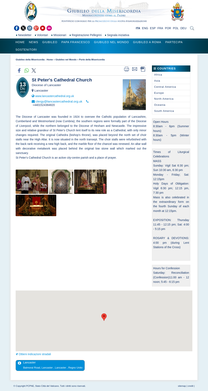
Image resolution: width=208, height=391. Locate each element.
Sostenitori (26, 49)
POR (168, 28)
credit (190, 386)
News (33, 42)
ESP (153, 28)
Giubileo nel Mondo (111, 42)
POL (176, 28)
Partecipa (174, 42)
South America (164, 110)
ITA (138, 28)
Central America (165, 86)
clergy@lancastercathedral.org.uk (59, 101)
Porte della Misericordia (92, 59)
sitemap (182, 386)
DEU (183, 28)
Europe (159, 92)
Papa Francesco (75, 42)
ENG (145, 28)
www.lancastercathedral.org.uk (54, 96)
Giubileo (49, 42)
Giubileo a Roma (147, 42)
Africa (158, 74)
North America (163, 98)
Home (20, 42)
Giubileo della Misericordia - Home (34, 59)
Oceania (159, 104)
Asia (157, 80)
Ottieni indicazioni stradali (35, 354)
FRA (160, 28)
